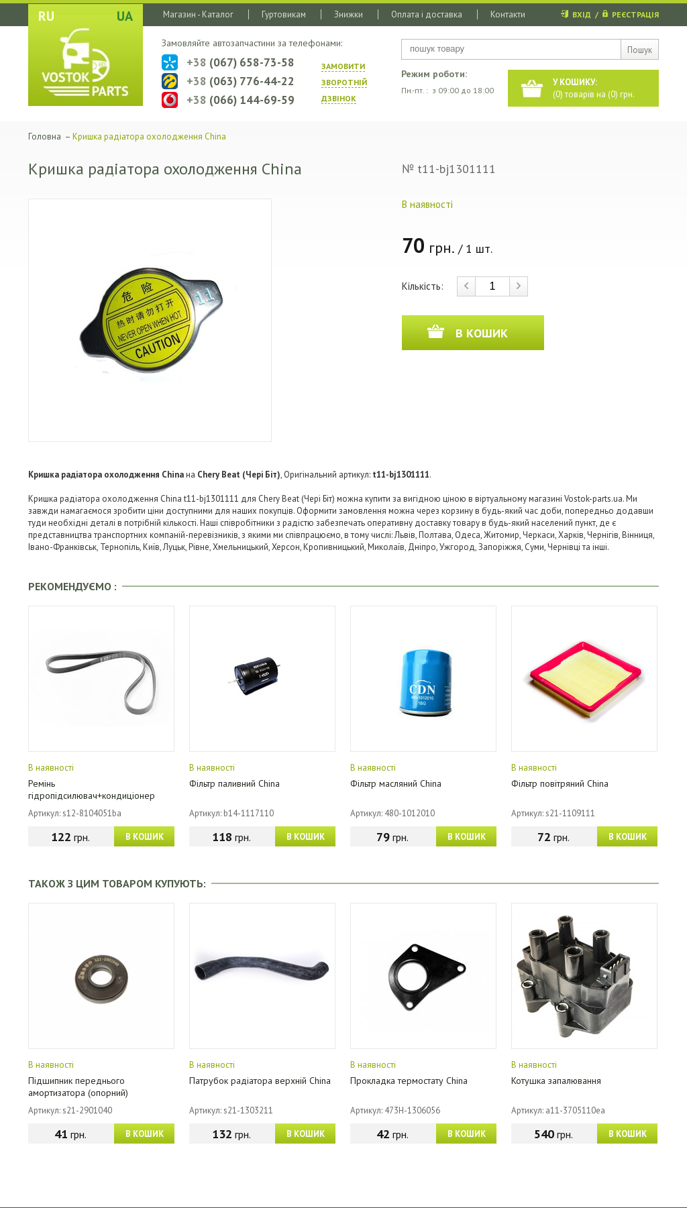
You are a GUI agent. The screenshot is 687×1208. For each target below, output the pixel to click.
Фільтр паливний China (234, 783)
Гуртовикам (284, 14)
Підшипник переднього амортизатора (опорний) (78, 1087)
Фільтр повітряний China (560, 783)
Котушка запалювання (556, 1081)
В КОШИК (144, 836)
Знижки (348, 14)
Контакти (507, 14)
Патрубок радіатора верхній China (260, 1081)
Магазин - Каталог (198, 14)
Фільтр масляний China (395, 783)
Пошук (639, 50)
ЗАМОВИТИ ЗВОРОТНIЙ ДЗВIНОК (344, 82)
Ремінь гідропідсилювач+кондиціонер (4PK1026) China (91, 795)
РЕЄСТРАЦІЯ (635, 14)
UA (125, 16)
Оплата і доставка (426, 14)
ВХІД (581, 14)
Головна (44, 136)
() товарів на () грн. (594, 88)
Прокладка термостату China (409, 1081)
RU (46, 16)
